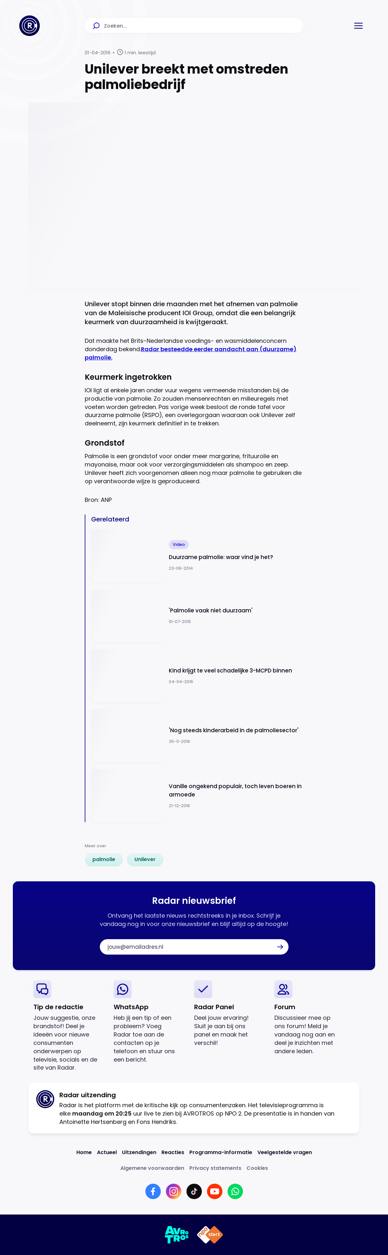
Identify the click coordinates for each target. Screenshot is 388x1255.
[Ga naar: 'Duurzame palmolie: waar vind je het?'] (197, 556)
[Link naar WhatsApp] (235, 1191)
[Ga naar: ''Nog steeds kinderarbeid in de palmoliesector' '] (197, 735)
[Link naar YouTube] (214, 1191)
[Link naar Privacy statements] (215, 1168)
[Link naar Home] (84, 1152)
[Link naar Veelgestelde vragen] (284, 1152)
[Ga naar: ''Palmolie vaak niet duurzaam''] (197, 616)
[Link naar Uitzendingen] (139, 1152)
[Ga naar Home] (29, 25)
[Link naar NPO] (210, 1235)
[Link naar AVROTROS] (177, 1235)
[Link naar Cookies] (257, 1168)
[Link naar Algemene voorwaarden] (152, 1168)
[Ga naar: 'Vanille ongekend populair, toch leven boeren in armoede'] (197, 796)
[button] (358, 25)
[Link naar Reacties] (172, 1152)
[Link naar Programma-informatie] (220, 1152)
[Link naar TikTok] (194, 1191)
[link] (104, 859)
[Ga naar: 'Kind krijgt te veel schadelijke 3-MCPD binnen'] (197, 676)
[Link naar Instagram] (173, 1191)
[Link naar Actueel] (107, 1152)
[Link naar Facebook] (153, 1191)
